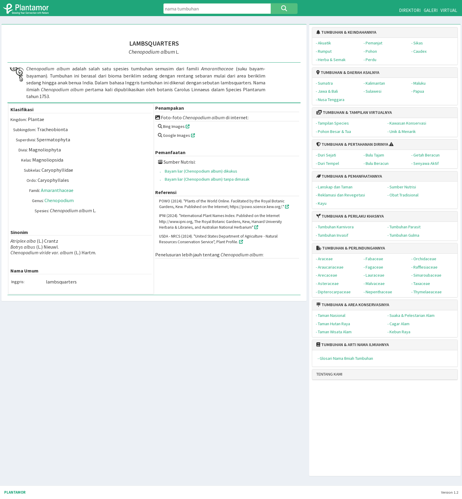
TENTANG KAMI (329, 374)
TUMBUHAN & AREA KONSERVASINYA (352, 304)
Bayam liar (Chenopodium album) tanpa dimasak (207, 179)
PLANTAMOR (15, 492)
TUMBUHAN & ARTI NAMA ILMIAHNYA (352, 344)
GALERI (431, 10)
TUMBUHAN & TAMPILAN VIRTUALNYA (354, 112)
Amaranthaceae (57, 190)
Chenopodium (59, 200)
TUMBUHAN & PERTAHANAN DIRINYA (352, 144)
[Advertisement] (379, 430)
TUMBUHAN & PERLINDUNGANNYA (350, 248)
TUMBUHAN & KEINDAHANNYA (346, 32)
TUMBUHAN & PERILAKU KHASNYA (350, 216)
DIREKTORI (410, 10)
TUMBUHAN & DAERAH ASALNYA (347, 72)
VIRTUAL (449, 10)
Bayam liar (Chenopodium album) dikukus (201, 171)
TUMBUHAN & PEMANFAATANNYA (349, 176)
